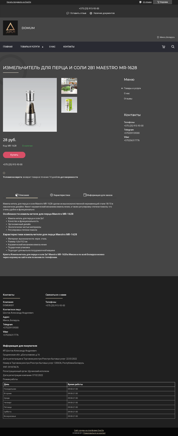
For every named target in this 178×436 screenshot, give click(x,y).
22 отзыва (147, 2)
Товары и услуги (30, 47)
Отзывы (128, 98)
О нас (52, 47)
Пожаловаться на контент (94, 433)
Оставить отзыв (78, 13)
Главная (7, 47)
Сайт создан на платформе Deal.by (89, 430)
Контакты (68, 47)
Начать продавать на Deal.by (19, 2)
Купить (14, 154)
